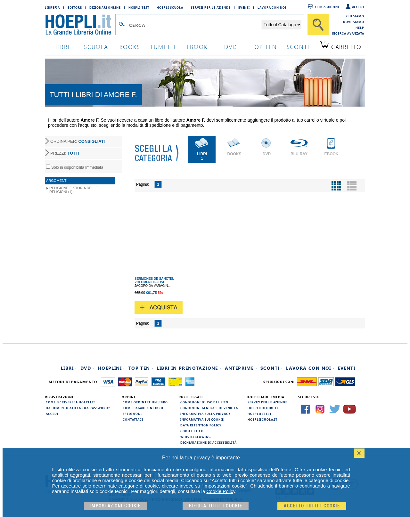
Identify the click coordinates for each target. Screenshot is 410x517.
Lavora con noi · (310, 368)
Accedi (358, 7)
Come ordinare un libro (145, 402)
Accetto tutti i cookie (312, 506)
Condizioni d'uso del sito (204, 402)
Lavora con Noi (272, 7)
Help (360, 27)
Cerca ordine (327, 7)
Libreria (52, 7)
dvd (230, 47)
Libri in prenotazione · (189, 368)
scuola (96, 47)
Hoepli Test (138, 7)
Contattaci (133, 419)
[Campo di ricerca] (194, 25)
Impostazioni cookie (115, 506)
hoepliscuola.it (262, 419)
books (129, 47)
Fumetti (163, 47)
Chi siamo (355, 16)
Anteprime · (241, 368)
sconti (298, 47)
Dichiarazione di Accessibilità (208, 442)
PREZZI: (64, 153)
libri (62, 47)
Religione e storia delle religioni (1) (73, 190)
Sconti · (271, 368)
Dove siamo (353, 22)
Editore (75, 7)
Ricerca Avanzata (348, 33)
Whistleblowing (195, 437)
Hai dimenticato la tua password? (78, 408)
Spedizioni (132, 414)
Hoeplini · (111, 368)
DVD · (87, 368)
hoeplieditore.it (263, 408)
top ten (264, 47)
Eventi (244, 7)
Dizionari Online (104, 7)
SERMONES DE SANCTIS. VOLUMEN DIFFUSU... (154, 280)
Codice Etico (192, 431)
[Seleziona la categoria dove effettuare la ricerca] (281, 24)
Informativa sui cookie (202, 419)
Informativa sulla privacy (205, 414)
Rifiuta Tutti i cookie (215, 506)
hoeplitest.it (260, 414)
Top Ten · (141, 368)
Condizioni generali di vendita (209, 408)
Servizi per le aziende (211, 7)
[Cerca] (318, 24)
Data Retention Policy (200, 425)
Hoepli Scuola (170, 7)
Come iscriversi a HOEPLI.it (70, 402)
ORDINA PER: (77, 141)
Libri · (69, 368)
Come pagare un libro (143, 408)
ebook (197, 47)
